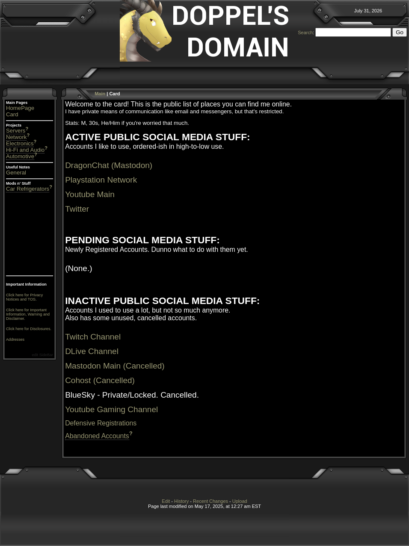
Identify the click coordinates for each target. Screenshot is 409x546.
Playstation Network (101, 179)
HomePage (20, 108)
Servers (15, 130)
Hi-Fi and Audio (25, 150)
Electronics (20, 143)
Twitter (77, 208)
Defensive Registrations (100, 423)
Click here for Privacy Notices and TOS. (24, 297)
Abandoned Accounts (97, 436)
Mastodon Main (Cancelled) (115, 365)
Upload (239, 501)
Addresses (15, 339)
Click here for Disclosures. (28, 329)
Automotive (20, 156)
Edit (166, 501)
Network (16, 137)
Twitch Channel (93, 336)
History (181, 501)
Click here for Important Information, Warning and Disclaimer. (28, 314)
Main (100, 93)
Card (12, 114)
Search (305, 32)
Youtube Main (90, 194)
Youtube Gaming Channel (111, 409)
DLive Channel (92, 351)
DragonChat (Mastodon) (108, 165)
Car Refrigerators (27, 189)
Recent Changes (210, 501)
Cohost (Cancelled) (100, 380)
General (16, 172)
